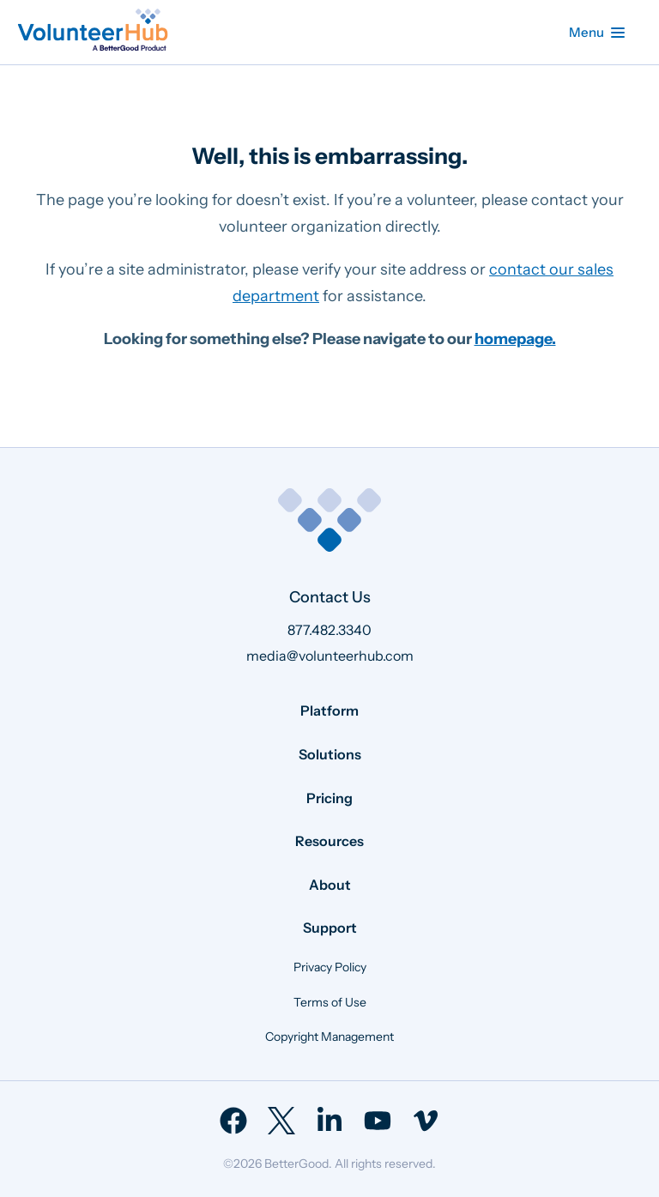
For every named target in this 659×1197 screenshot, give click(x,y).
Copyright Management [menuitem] (329, 1036)
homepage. (515, 338)
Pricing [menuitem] (329, 798)
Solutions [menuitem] (330, 754)
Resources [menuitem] (329, 840)
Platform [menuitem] (329, 710)
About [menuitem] (330, 884)
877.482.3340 (329, 629)
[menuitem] (233, 1120)
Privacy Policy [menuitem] (329, 967)
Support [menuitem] (330, 927)
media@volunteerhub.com (330, 655)
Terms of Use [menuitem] (329, 1002)
